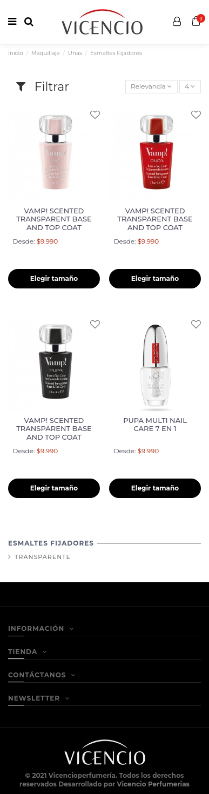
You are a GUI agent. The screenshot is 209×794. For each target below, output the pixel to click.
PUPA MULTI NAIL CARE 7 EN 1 (155, 424)
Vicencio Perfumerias (153, 784)
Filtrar (42, 86)
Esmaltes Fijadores (51, 543)
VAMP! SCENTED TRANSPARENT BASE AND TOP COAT (54, 219)
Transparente (43, 557)
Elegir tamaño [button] (54, 278)
